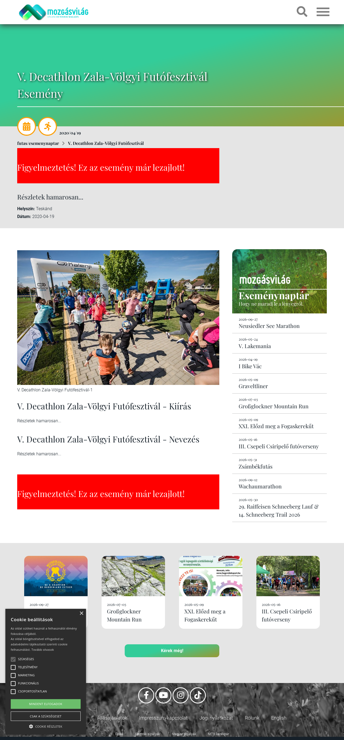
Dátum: (24, 216)
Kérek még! (172, 650)
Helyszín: (26, 208)
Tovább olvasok (42, 650)
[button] (46, 726)
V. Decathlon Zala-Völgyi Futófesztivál (106, 143)
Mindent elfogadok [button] (45, 704)
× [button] (81, 614)
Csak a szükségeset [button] (46, 716)
